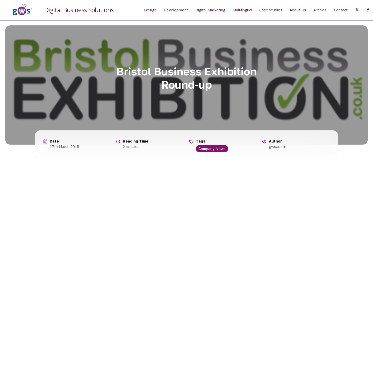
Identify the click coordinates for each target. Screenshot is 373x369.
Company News (212, 148)
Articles (320, 9)
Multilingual (242, 9)
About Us (298, 9)
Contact (341, 9)
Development (176, 9)
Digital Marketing (210, 9)
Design (150, 9)
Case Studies (270, 9)
